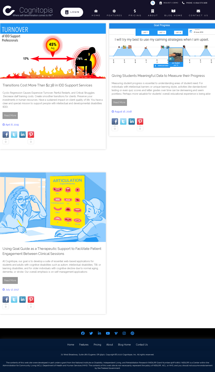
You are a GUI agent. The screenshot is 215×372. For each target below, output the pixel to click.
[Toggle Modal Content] (152, 3)
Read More (10, 115)
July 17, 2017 (12, 289)
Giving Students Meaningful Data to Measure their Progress (158, 76)
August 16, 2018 (123, 111)
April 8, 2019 (12, 124)
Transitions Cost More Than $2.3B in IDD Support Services (47, 85)
